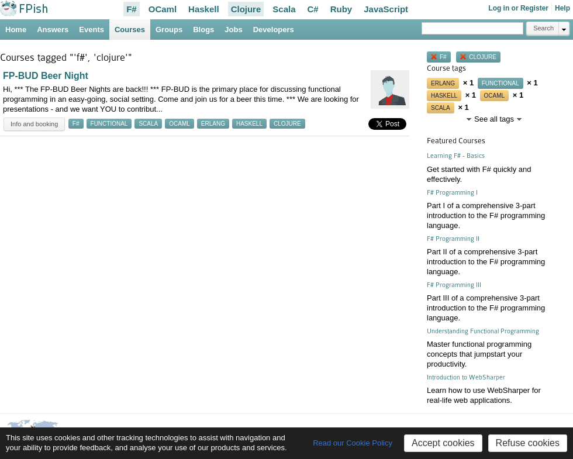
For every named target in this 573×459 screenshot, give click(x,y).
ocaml (179, 123)
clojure (287, 123)
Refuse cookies (528, 443)
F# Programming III (454, 285)
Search (543, 28)
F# (131, 9)
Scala (283, 9)
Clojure (246, 9)
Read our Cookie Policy (352, 443)
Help (562, 8)
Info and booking (34, 123)
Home (15, 29)
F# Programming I (452, 192)
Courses (130, 29)
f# (76, 123)
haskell (249, 123)
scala (148, 123)
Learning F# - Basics (456, 156)
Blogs (203, 29)
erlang (213, 123)
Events (91, 29)
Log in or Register (518, 8)
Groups (169, 29)
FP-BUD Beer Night (45, 76)
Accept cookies (443, 443)
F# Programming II (453, 239)
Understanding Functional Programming (483, 331)
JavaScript (386, 9)
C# (313, 9)
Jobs (233, 29)
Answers (52, 29)
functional (109, 123)
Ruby (341, 9)
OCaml (163, 9)
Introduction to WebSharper (466, 377)
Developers (273, 29)
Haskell (203, 9)
